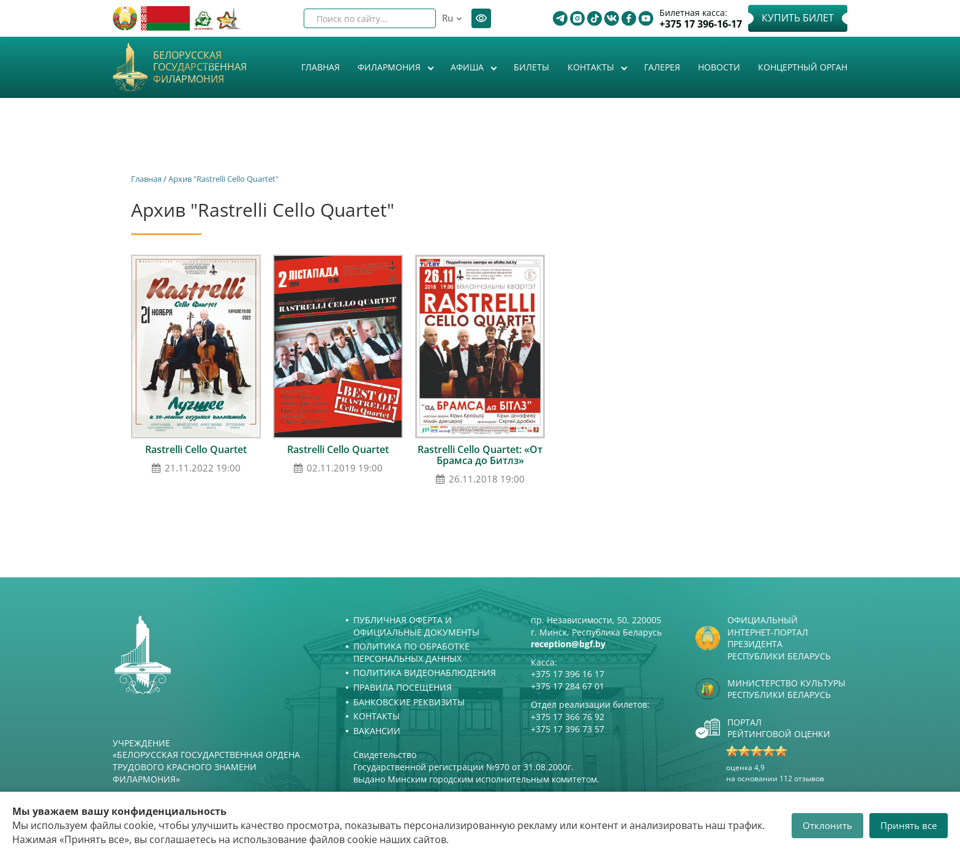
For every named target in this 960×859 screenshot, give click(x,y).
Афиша (468, 67)
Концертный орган (802, 67)
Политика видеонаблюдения (424, 672)
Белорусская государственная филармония (200, 67)
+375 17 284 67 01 (567, 686)
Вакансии (376, 731)
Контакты (592, 67)
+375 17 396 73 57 (567, 729)
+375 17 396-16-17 (700, 24)
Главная (320, 67)
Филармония (390, 67)
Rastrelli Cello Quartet (196, 449)
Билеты (531, 67)
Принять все (908, 825)
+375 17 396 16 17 (567, 674)
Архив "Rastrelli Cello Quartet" (223, 178)
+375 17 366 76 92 (567, 716)
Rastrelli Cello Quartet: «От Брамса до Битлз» (480, 455)
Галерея (662, 67)
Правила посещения (402, 687)
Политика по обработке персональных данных (411, 652)
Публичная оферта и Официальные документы (416, 626)
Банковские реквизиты (409, 702)
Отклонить (827, 825)
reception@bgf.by (568, 644)
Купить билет (798, 17)
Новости (719, 67)
